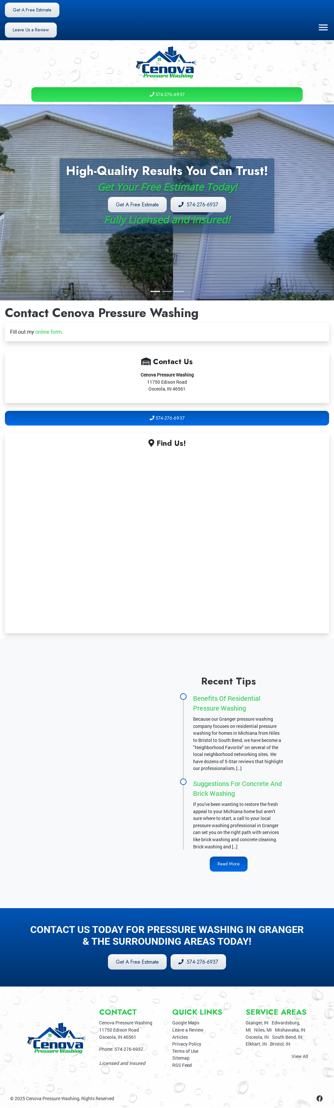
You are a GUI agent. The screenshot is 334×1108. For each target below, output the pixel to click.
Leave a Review (188, 1030)
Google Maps (185, 1023)
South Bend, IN (287, 1037)
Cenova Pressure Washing (52, 1099)
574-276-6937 (167, 94)
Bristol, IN (280, 1044)
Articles (180, 1037)
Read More (228, 864)
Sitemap (181, 1058)
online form (48, 332)
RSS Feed (182, 1066)
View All (300, 1056)
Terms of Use (185, 1051)
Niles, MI (263, 1030)
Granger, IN (257, 1023)
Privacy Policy (186, 1044)
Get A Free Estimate (33, 10)
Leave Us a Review (31, 30)
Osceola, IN (257, 1037)
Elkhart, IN (256, 1044)
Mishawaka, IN (290, 1030)
